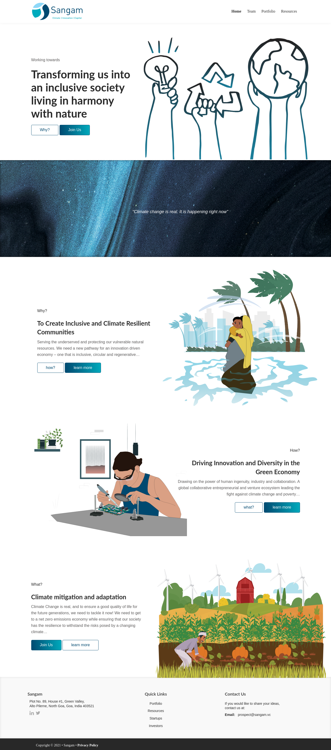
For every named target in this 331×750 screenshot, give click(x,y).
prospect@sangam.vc (254, 715)
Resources (289, 11)
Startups (155, 718)
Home (236, 11)
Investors (156, 726)
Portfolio (268, 11)
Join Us (74, 130)
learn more (83, 368)
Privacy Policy (87, 745)
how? (50, 368)
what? (249, 507)
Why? (45, 130)
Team (251, 11)
